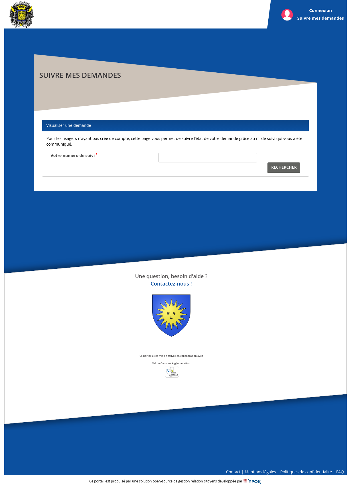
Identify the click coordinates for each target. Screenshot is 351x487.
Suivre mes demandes (320, 18)
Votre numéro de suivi (74, 155)
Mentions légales (260, 471)
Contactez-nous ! (171, 283)
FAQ (340, 471)
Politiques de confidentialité (306, 471)
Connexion (320, 10)
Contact (233, 471)
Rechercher (284, 167)
